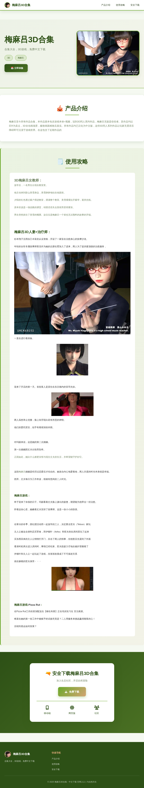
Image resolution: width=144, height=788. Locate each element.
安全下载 (135, 5)
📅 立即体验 (17, 68)
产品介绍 (105, 5)
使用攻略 (120, 5)
